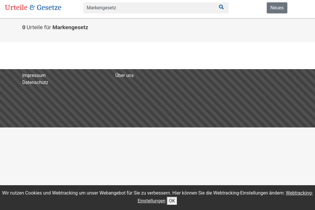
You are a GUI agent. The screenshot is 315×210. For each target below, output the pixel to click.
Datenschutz (35, 82)
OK (172, 201)
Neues (277, 7)
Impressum (34, 75)
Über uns (124, 75)
